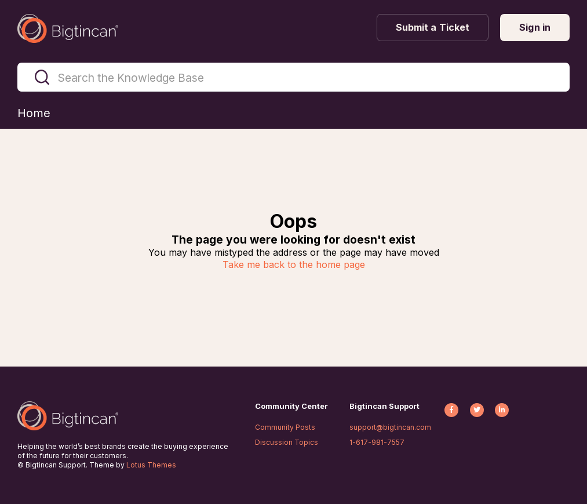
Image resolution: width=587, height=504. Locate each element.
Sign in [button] (534, 27)
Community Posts (285, 427)
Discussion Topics (286, 442)
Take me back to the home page (294, 264)
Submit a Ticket (433, 27)
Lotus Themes (151, 465)
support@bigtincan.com (390, 427)
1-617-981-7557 (376, 442)
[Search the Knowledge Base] (293, 77)
